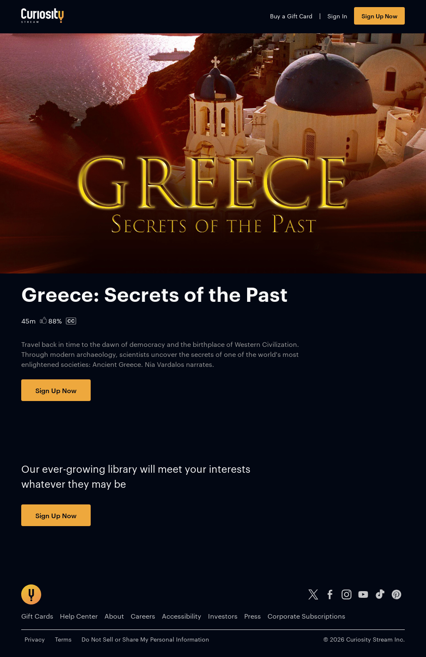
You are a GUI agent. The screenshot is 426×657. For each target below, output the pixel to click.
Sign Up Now (379, 16)
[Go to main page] (42, 16)
